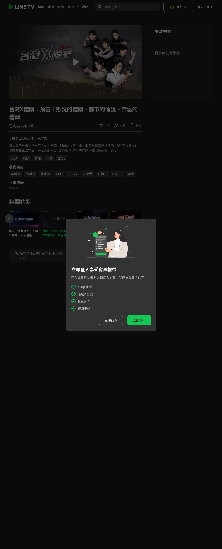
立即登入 (139, 320)
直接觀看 (111, 320)
